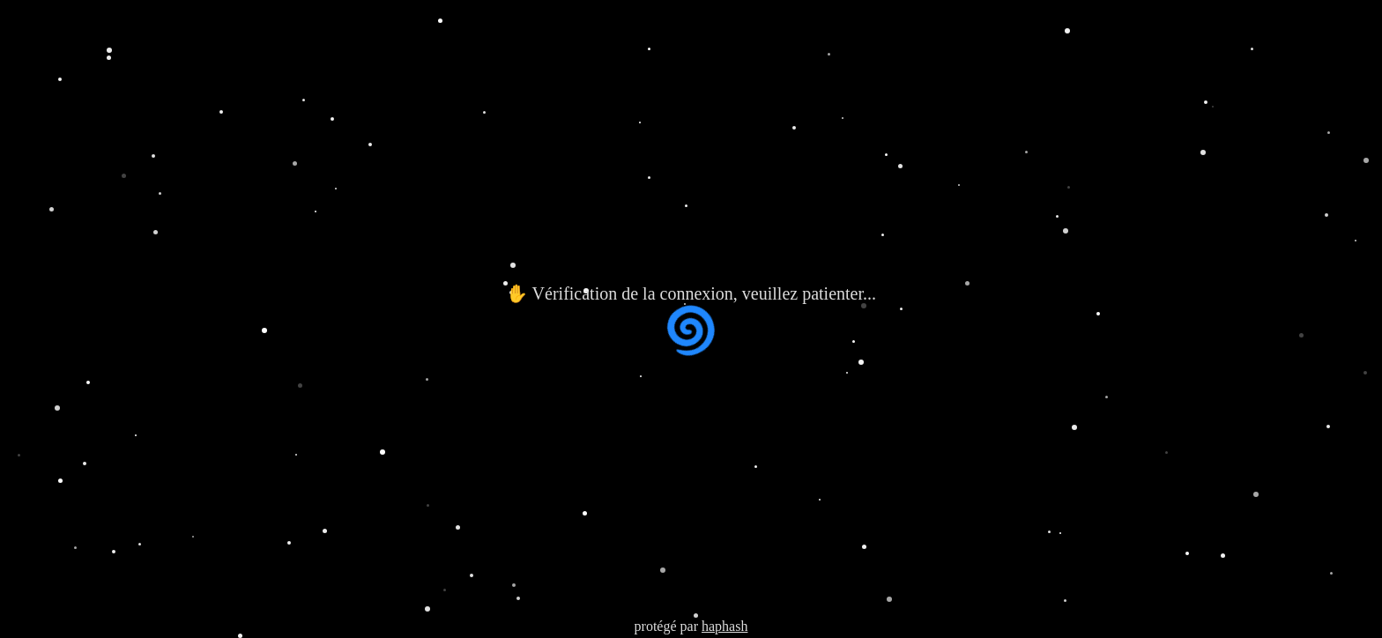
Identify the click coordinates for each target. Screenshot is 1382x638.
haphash (724, 626)
